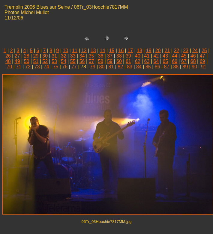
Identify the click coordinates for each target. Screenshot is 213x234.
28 (26, 55)
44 (174, 55)
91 (203, 66)
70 (9, 66)
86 (157, 66)
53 (54, 61)
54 (63, 61)
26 (8, 55)
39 (128, 55)
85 (148, 66)
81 (111, 66)
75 (55, 66)
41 (147, 55)
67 (184, 61)
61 (128, 61)
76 (65, 66)
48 (8, 61)
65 (165, 61)
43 (165, 55)
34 (82, 55)
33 (73, 55)
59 (109, 61)
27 (17, 55)
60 (119, 61)
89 (185, 66)
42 (156, 55)
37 (109, 55)
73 (37, 66)
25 (204, 50)
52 (45, 61)
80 (102, 66)
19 (149, 50)
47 (202, 55)
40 (137, 55)
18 (139, 50)
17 (130, 50)
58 (100, 61)
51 (35, 61)
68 (193, 61)
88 (175, 66)
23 (185, 50)
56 (82, 61)
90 (194, 66)
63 (147, 61)
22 (176, 50)
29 (35, 55)
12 (84, 50)
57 (91, 61)
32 (63, 55)
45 (184, 55)
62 (137, 61)
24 (195, 50)
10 (65, 50)
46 (193, 55)
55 (73, 61)
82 (120, 66)
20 (158, 50)
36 (100, 55)
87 (167, 66)
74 (46, 66)
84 (139, 66)
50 (26, 61)
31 (54, 55)
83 (129, 66)
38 (119, 55)
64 (156, 61)
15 (111, 50)
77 (74, 66)
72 (28, 66)
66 (174, 61)
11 (74, 50)
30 (45, 55)
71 (18, 66)
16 (121, 50)
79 (92, 66)
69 (202, 61)
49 (17, 61)
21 (167, 50)
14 (102, 50)
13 (93, 50)
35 (91, 55)
